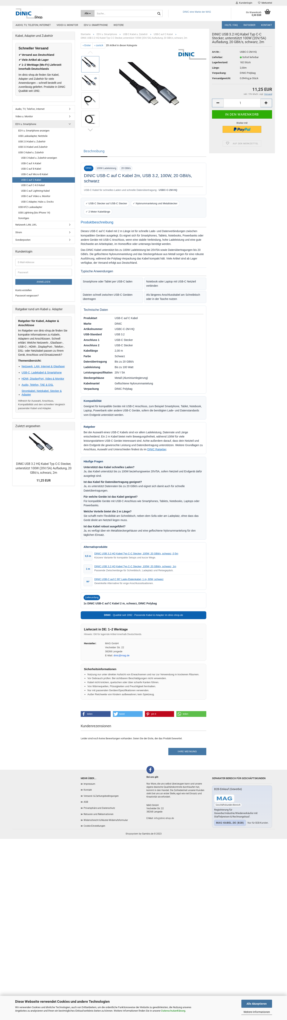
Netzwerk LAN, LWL (26, 224)
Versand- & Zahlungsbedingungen (101, 796)
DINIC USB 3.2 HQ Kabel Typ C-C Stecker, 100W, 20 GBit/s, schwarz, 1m (135, 566)
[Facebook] (150, 770)
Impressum (89, 784)
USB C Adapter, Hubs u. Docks (37, 201)
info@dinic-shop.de (164, 818)
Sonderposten (22, 239)
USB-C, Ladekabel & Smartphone (42, 372)
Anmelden (43, 282)
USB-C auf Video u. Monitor (35, 196)
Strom (18, 232)
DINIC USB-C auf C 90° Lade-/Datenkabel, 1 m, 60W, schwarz (129, 579)
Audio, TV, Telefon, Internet (33, 25)
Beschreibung (94, 151)
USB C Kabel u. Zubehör (31, 152)
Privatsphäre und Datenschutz (99, 808)
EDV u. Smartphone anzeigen (33, 130)
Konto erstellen (23, 290)
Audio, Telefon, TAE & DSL (38, 384)
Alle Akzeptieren (257, 1003)
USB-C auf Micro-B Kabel (34, 174)
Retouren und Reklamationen (98, 814)
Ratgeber (249, 25)
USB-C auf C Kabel (31, 179)
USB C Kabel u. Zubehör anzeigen (39, 157)
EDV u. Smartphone (96, 25)
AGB (86, 802)
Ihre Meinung (187, 751)
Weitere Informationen (256, 1011)
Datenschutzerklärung (173, 1010)
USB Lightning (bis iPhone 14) (34, 212)
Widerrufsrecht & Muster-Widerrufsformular (106, 820)
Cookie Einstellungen (94, 826)
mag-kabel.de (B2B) (230, 822)
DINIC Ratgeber (156, 449)
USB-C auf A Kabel (31, 163)
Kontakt (266, 25)
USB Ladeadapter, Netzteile (33, 136)
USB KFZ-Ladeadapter (30, 207)
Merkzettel (265, 3)
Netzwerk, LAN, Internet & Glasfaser (43, 366)
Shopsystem (132, 833)
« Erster (87, 45)
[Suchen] (159, 13)
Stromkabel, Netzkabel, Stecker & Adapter (42, 392)
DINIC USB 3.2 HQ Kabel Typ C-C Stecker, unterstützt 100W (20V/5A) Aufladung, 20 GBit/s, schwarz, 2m (44, 468)
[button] (96, 714)
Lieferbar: (217, 63)
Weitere (118, 25)
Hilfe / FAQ (231, 25)
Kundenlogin (244, 3)
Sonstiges (23, 218)
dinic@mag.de (121, 655)
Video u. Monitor (67, 25)
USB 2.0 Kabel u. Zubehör (31, 141)
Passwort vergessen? (27, 295)
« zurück (98, 45)
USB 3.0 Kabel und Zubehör (33, 146)
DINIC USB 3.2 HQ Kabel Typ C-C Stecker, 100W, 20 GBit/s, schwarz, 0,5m (136, 553)
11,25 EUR (43, 480)
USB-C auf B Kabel (31, 168)
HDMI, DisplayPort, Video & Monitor (43, 378)
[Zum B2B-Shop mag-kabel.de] (224, 798)
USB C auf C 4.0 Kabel (33, 185)
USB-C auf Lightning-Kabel (35, 190)
